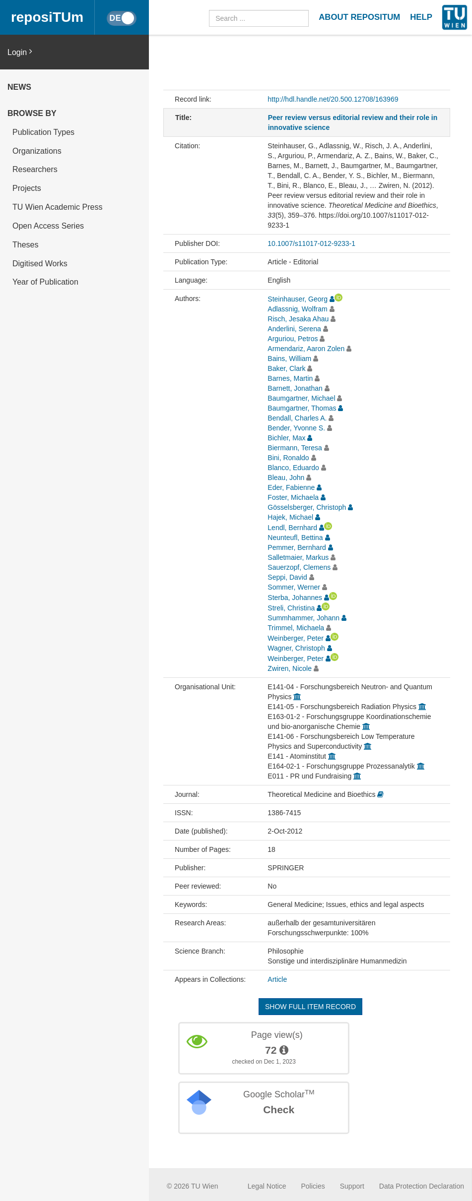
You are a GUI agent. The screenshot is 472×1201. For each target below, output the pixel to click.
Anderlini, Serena (294, 329)
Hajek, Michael (290, 517)
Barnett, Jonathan (295, 388)
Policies (313, 1186)
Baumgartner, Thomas (302, 408)
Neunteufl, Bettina (295, 537)
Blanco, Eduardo (293, 468)
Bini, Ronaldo (288, 458)
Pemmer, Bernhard (297, 547)
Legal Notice (267, 1186)
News (19, 87)
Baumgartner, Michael (301, 398)
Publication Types (43, 132)
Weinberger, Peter (296, 638)
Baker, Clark (286, 368)
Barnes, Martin (290, 378)
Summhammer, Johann (303, 618)
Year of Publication (45, 282)
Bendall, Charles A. (297, 418)
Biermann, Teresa (295, 448)
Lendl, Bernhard (292, 528)
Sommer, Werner (294, 587)
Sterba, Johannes (295, 597)
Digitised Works (39, 263)
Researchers (35, 169)
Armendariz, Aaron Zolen (306, 349)
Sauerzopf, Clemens (299, 567)
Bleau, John (286, 477)
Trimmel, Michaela (296, 628)
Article (277, 979)
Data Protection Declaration (421, 1186)
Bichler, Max (286, 438)
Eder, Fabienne (291, 487)
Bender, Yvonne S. (296, 428)
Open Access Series (48, 226)
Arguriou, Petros (293, 339)
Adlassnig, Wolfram (297, 309)
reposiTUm (47, 17)
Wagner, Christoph (296, 648)
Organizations (37, 151)
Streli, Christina (291, 608)
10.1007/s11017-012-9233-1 (311, 243)
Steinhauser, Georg (298, 299)
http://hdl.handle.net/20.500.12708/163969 (333, 99)
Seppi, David (287, 577)
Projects (26, 188)
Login (19, 52)
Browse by (32, 113)
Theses (25, 244)
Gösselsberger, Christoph (307, 507)
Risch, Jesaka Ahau (298, 319)
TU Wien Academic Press (57, 207)
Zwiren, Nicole (290, 668)
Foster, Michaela (293, 497)
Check (278, 1109)
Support (352, 1186)
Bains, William (289, 358)
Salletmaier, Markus (298, 557)
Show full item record (310, 1007)
